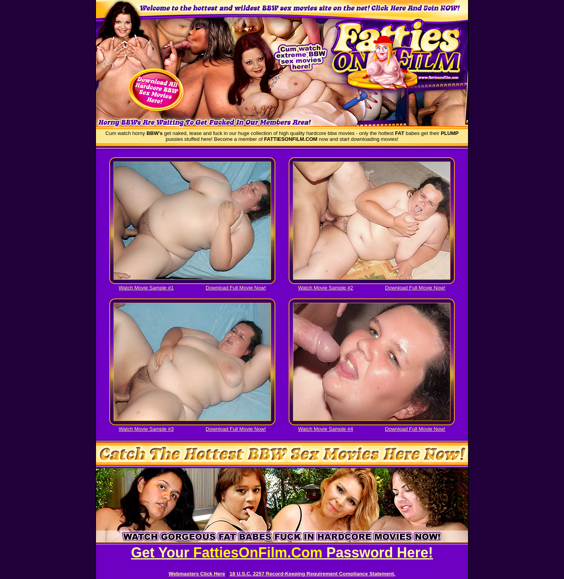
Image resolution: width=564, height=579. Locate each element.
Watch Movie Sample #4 (325, 429)
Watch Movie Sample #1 (146, 288)
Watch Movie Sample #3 (146, 429)
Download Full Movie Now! (236, 288)
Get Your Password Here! (282, 553)
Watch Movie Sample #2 (325, 288)
